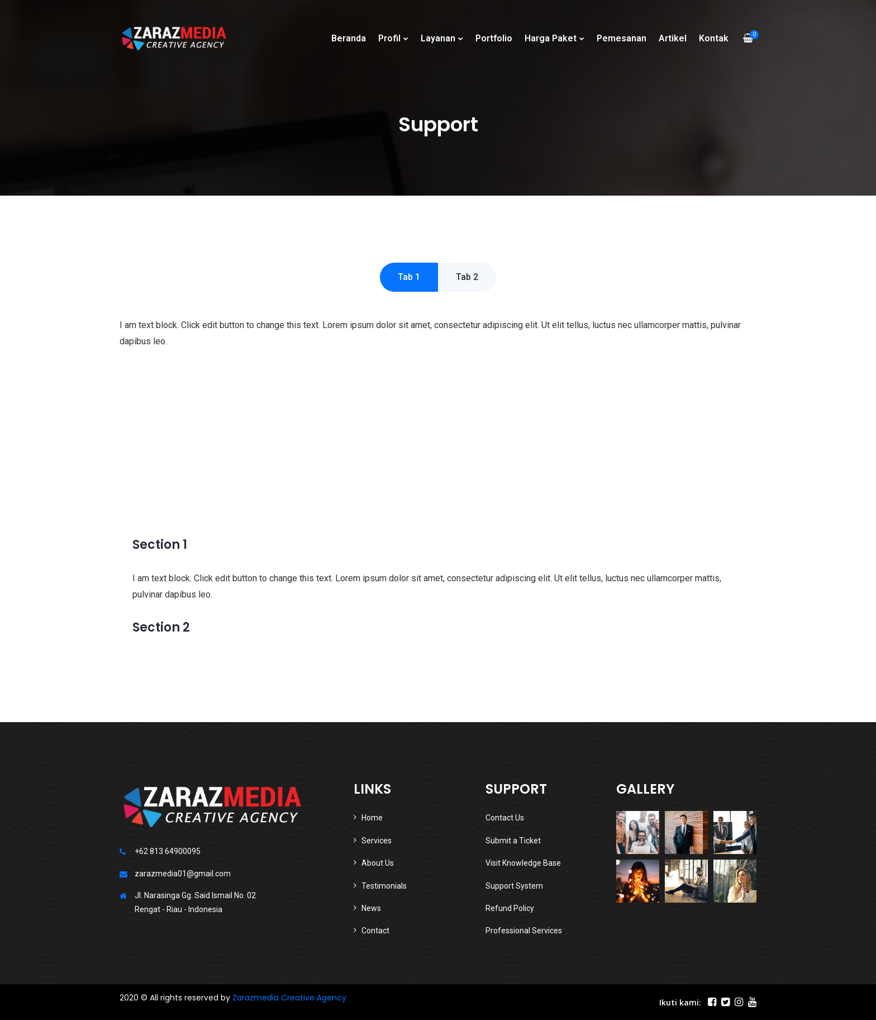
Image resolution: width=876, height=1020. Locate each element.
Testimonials (384, 885)
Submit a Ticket (513, 840)
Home (372, 817)
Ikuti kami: (680, 1002)
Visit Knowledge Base (523, 862)
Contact (375, 930)
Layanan (438, 38)
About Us (377, 862)
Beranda (348, 38)
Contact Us (504, 817)
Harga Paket (551, 38)
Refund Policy (509, 908)
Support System (514, 885)
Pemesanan (621, 38)
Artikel (673, 38)
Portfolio (493, 38)
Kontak (714, 38)
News (371, 908)
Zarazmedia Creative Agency (289, 997)
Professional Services (523, 930)
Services (376, 840)
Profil (389, 38)
